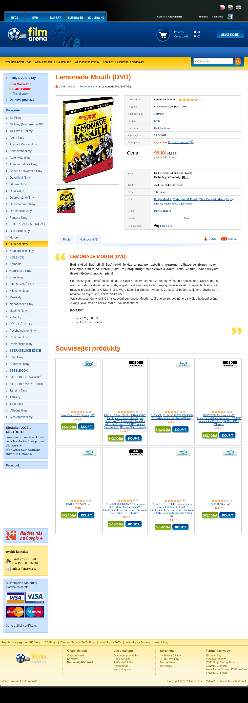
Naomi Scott (170, 203)
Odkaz (232, 238)
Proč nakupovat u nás (18, 61)
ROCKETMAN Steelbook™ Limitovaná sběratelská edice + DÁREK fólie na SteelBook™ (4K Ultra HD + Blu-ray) (219, 420)
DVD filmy (166, 665)
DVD (157, 120)
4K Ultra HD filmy (170, 655)
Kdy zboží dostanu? (178, 142)
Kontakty (108, 61)
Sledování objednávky (130, 61)
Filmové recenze (216, 658)
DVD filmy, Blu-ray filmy (220, 662)
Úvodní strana (67, 86)
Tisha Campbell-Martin (212, 199)
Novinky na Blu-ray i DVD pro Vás (226, 669)
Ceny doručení (44, 61)
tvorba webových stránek (231, 681)
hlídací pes (166, 225)
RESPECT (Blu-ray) (219, 503)
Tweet (187, 217)
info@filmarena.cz (24, 568)
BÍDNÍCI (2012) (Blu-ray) (77, 503)
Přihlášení (203, 16)
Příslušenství (20, 93)
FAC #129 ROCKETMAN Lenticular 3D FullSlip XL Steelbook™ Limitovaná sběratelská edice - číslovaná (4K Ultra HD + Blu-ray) (125, 508)
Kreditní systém (123, 669)
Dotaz (212, 238)
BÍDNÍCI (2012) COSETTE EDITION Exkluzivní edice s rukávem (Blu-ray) (172, 417)
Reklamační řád (123, 662)
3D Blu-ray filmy (169, 658)
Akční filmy (161, 642)
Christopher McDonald (185, 199)
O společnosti (75, 655)
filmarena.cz (196, 681)
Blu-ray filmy (167, 662)
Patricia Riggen (162, 210)
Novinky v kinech (216, 665)
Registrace (217, 16)
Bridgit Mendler (163, 199)
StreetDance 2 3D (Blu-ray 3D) (78, 415)
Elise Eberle (185, 203)
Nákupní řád (63, 61)
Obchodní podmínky (87, 61)
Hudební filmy (88, 86)
